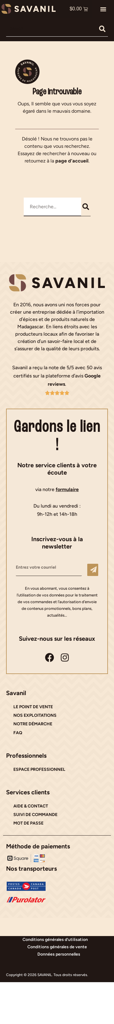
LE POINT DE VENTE (33, 706)
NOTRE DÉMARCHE (32, 724)
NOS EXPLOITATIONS (35, 715)
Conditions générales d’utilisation (55, 939)
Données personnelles (58, 954)
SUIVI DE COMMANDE (35, 814)
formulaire (67, 489)
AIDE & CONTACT (30, 806)
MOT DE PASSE (28, 823)
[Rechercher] (102, 28)
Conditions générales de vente (57, 946)
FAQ (17, 732)
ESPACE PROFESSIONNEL (39, 769)
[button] (103, 9)
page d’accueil (71, 161)
